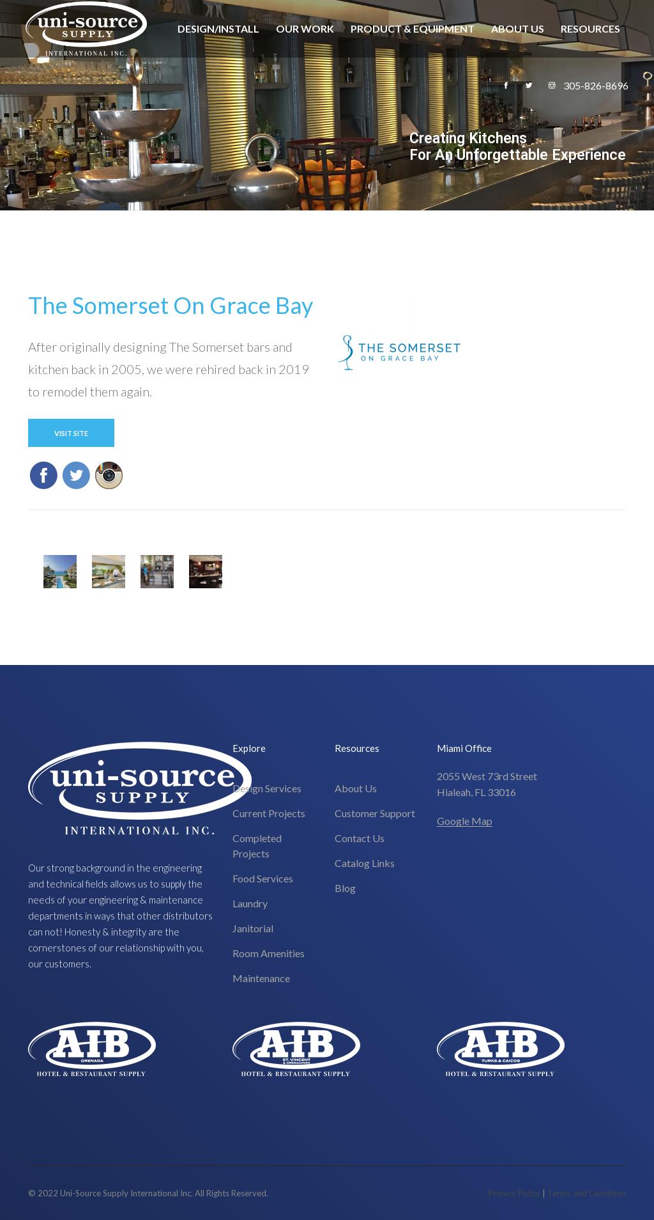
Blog (345, 888)
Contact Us (359, 838)
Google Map (464, 821)
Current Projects (268, 813)
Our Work (305, 28)
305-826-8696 (595, 85)
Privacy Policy (514, 1193)
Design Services (266, 788)
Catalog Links (365, 863)
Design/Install (218, 28)
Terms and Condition (586, 1193)
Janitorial (252, 928)
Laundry (250, 903)
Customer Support (375, 813)
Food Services (262, 878)
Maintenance (261, 978)
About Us (517, 28)
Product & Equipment (413, 28)
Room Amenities (268, 953)
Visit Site (71, 433)
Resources (590, 28)
